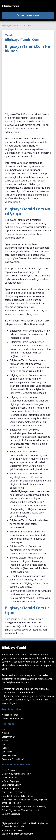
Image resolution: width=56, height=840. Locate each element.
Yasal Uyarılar (8, 736)
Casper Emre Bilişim (11, 784)
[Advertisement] (28, 83)
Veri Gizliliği (7, 751)
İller (3, 729)
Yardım (5, 740)
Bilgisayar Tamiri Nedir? (13, 759)
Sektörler (6, 733)
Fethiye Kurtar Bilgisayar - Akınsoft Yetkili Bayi (24, 806)
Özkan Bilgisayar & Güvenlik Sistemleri (20, 810)
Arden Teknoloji (9, 777)
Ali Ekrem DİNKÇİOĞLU (21, 833)
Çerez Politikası (9, 755)
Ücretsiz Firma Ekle (28, 15)
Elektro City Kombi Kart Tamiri (16, 773)
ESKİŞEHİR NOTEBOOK (13, 792)
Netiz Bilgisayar (9, 770)
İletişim (5, 744)
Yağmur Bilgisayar (10, 781)
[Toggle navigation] (50, 6)
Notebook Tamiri (10, 714)
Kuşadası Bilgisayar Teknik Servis (17, 796)
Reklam (5, 748)
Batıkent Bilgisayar (11, 813)
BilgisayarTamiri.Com (12, 25)
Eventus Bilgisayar (10, 788)
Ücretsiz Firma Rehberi (13, 718)
